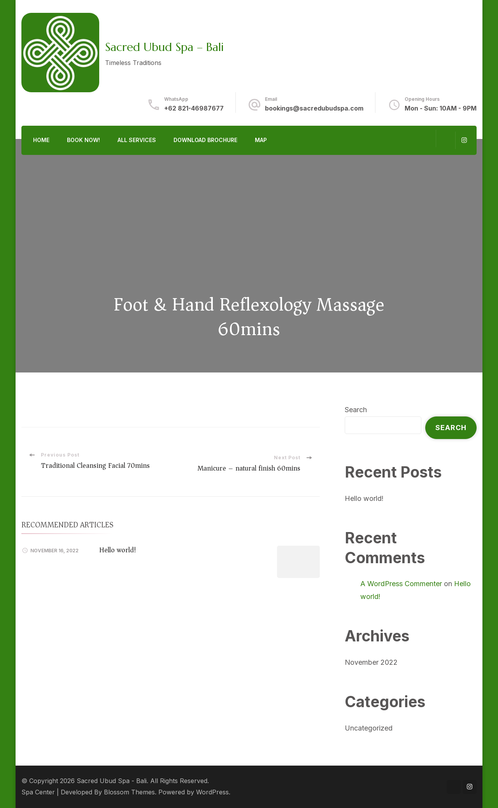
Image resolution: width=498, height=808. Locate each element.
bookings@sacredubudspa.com (314, 108)
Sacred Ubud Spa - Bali (112, 781)
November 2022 (371, 662)
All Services (136, 140)
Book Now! (83, 140)
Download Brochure (205, 140)
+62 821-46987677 (194, 108)
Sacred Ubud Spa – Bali (164, 47)
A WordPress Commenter (401, 584)
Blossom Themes (129, 792)
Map (261, 140)
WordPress (212, 792)
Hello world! (117, 550)
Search (356, 410)
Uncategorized (369, 728)
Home (41, 140)
